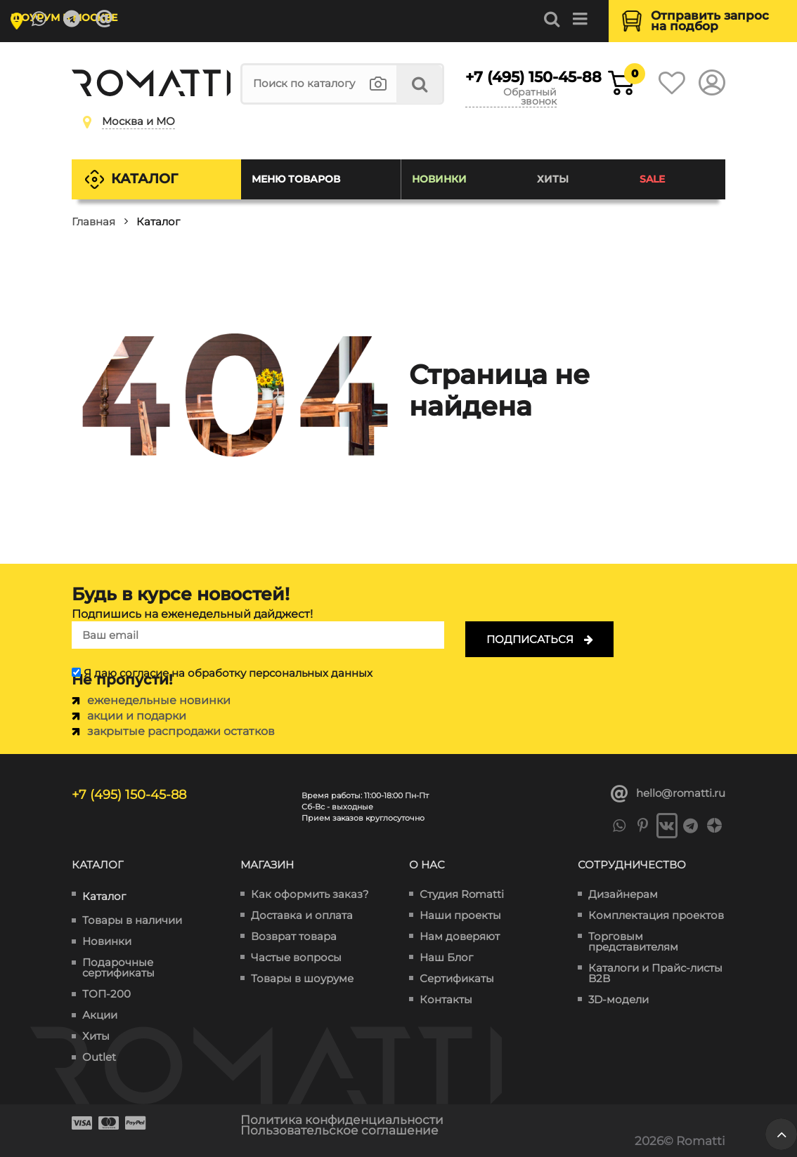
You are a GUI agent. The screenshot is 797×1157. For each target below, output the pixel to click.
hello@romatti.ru (668, 794)
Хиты (553, 179)
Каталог (144, 179)
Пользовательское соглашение (339, 1130)
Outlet (99, 1057)
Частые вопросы (296, 957)
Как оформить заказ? (310, 894)
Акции (99, 1015)
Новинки (439, 179)
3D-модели (618, 999)
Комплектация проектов (656, 915)
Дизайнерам (623, 894)
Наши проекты (460, 915)
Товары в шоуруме (302, 978)
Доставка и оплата (302, 915)
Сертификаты (457, 978)
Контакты (446, 999)
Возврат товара (294, 936)
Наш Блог (446, 957)
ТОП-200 (106, 994)
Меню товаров (296, 179)
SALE (652, 179)
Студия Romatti (462, 894)
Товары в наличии (132, 920)
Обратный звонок (530, 97)
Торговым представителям (633, 941)
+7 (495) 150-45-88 (511, 77)
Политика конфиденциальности (341, 1120)
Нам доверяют (460, 936)
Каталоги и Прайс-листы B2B (655, 973)
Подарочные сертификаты (118, 967)
